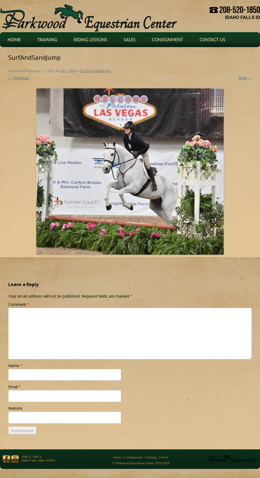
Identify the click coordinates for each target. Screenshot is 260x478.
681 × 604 (67, 70)
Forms (164, 457)
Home (14, 40)
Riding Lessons (90, 40)
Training (47, 40)
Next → (245, 77)
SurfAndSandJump (95, 70)
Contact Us (212, 40)
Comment (18, 304)
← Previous (18, 77)
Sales (129, 40)
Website (15, 408)
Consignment (167, 40)
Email (14, 386)
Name (15, 365)
